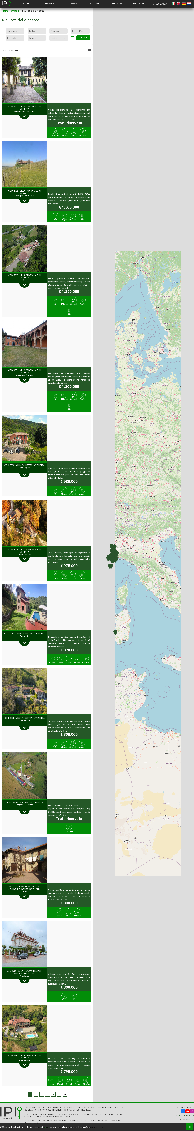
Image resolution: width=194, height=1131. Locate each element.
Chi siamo (71, 3)
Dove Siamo (93, 3)
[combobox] (15, 31)
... (59, 1094)
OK (189, 1127)
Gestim (191, 1119)
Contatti (116, 3)
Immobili (49, 3)
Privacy (190, 1116)
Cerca (83, 38)
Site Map (180, 1116)
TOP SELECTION (138, 3)
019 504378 (159, 4)
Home (26, 3)
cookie (46, 1127)
